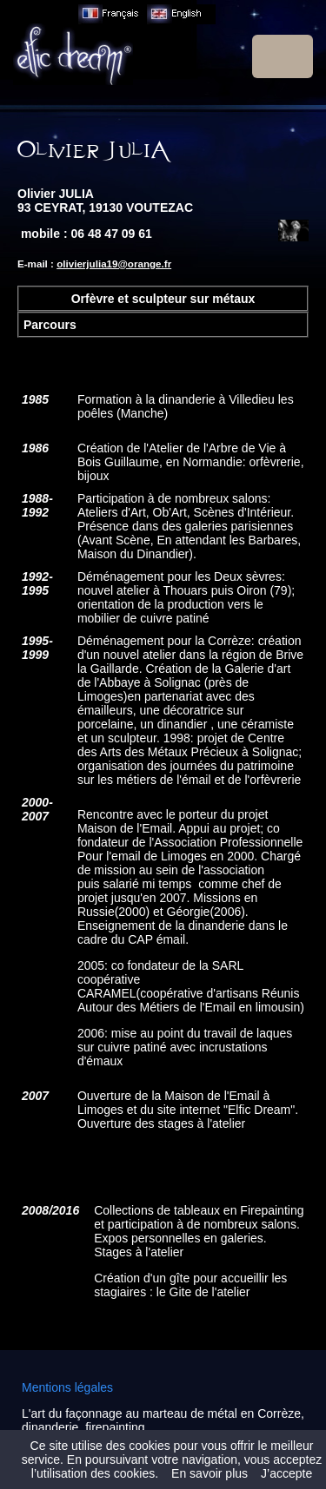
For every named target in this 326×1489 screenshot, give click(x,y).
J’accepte (286, 1473)
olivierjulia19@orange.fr (114, 263)
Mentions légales (67, 1387)
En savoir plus (209, 1473)
